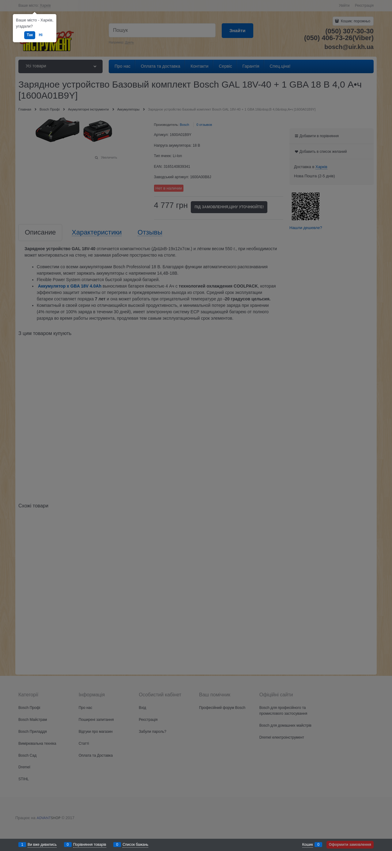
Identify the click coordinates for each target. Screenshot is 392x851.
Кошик (307, 844)
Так (30, 35)
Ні (41, 35)
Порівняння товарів (89, 844)
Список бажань (135, 844)
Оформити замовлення (350, 844)
